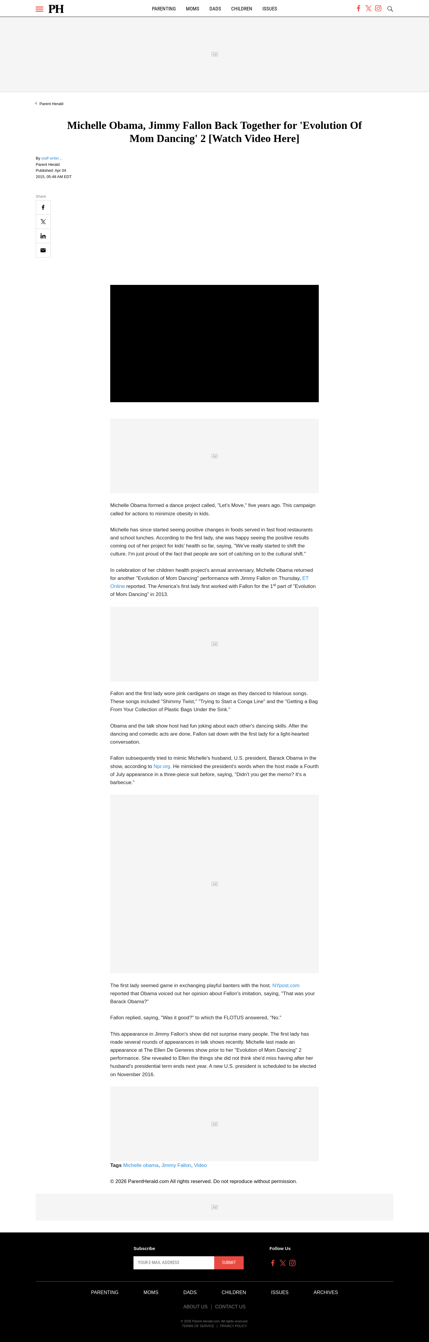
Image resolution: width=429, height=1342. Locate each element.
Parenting (164, 9)
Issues (269, 9)
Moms (192, 9)
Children (241, 9)
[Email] (43, 250)
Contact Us (230, 1306)
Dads (215, 9)
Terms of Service (198, 1326)
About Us (195, 1306)
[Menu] (39, 9)
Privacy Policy (233, 1326)
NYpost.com (285, 985)
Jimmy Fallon (176, 1165)
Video (200, 1165)
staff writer (50, 158)
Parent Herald (51, 104)
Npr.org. (162, 766)
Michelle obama (140, 1165)
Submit (229, 1262)
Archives (326, 1292)
